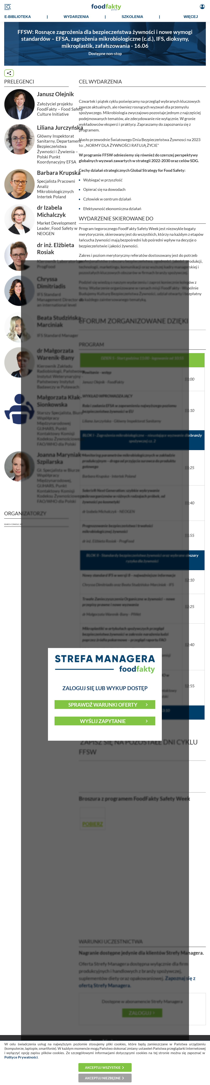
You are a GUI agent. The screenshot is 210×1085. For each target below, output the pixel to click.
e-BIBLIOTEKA (17, 17)
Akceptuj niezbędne (103, 1078)
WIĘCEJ (191, 17)
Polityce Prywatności (21, 1057)
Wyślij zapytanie (103, 721)
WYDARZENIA (76, 17)
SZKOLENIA (132, 17)
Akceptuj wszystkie (103, 1067)
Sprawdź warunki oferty (102, 704)
